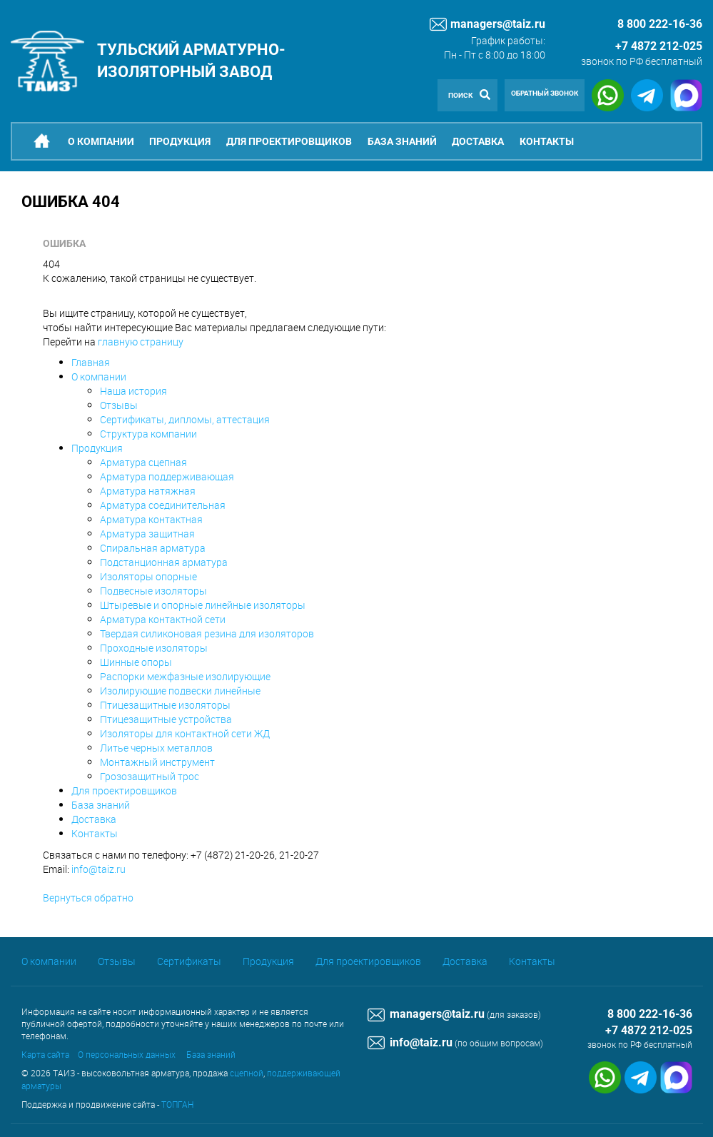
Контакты (547, 141)
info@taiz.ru (98, 869)
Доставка (478, 141)
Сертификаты (189, 961)
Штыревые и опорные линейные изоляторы (202, 605)
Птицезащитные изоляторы (165, 705)
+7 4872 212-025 (658, 46)
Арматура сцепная (143, 462)
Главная (90, 362)
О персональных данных (127, 1054)
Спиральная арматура (153, 548)
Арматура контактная (151, 519)
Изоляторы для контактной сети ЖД (185, 733)
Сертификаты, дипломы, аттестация (185, 419)
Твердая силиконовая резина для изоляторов (207, 633)
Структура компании (148, 433)
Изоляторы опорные (148, 576)
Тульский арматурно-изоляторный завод (191, 61)
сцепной (246, 1072)
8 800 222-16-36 (649, 1014)
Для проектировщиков (289, 141)
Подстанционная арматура (164, 562)
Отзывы (119, 405)
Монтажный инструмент (157, 762)
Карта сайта (45, 1054)
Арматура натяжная (148, 490)
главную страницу (140, 341)
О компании (101, 141)
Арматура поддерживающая (167, 476)
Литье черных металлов (156, 747)
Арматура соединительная (163, 505)
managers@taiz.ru (487, 24)
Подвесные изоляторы (153, 590)
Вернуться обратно (88, 897)
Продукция (180, 141)
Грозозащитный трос (149, 776)
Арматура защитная (147, 533)
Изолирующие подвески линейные (180, 690)
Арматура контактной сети (163, 619)
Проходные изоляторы (154, 648)
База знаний (402, 141)
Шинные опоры (136, 662)
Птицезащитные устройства (166, 719)
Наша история (133, 391)
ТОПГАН (177, 1104)
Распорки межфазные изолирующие (185, 676)
